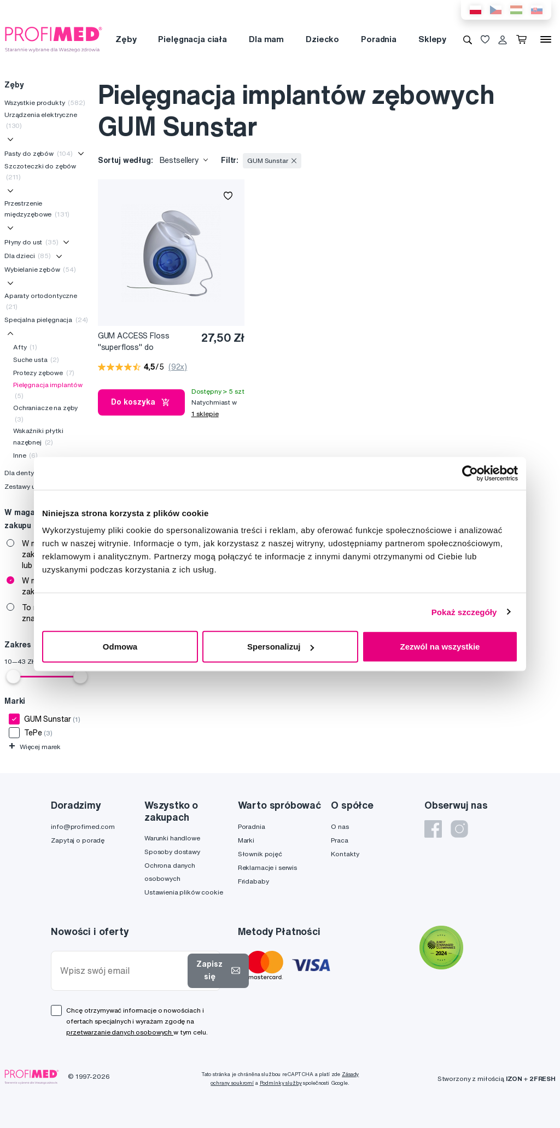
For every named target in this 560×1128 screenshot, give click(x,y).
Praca (339, 840)
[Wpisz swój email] (122, 971)
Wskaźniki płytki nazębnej (38, 436)
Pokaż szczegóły (464, 611)
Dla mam (266, 39)
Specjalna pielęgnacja (46, 319)
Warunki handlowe (172, 837)
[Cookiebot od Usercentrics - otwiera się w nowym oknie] (470, 473)
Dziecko (322, 39)
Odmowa (120, 646)
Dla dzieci (27, 255)
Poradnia (378, 39)
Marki (246, 840)
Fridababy (253, 881)
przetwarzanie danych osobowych (119, 1032)
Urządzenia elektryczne (40, 120)
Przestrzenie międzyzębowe (36, 209)
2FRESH (542, 1078)
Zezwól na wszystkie (440, 646)
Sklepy (432, 39)
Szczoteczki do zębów (40, 171)
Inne (25, 455)
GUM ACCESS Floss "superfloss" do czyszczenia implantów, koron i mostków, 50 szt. (141, 342)
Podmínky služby (281, 1082)
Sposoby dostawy (172, 851)
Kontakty (345, 853)
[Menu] (545, 39)
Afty (25, 346)
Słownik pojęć (260, 853)
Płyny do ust (31, 242)
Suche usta (36, 359)
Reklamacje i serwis (267, 867)
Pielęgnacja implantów (48, 390)
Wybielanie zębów (40, 269)
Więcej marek (35, 746)
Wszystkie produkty (44, 102)
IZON (514, 1078)
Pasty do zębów (38, 153)
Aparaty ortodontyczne (40, 301)
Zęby (125, 39)
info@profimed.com (83, 826)
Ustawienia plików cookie (183, 892)
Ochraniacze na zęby (45, 413)
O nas (339, 826)
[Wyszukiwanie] (467, 39)
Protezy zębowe (43, 372)
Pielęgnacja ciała (192, 39)
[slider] (13, 676)
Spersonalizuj (280, 646)
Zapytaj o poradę (77, 840)
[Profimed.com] (53, 39)
